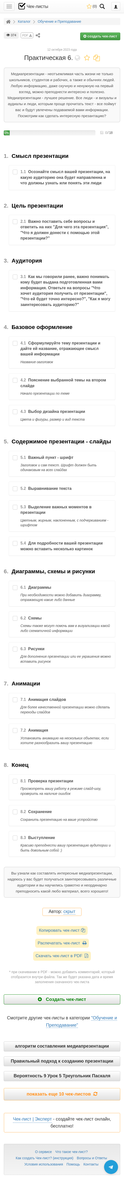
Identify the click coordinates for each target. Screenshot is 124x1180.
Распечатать (62, 943)
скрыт (69, 911)
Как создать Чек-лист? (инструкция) (44, 1158)
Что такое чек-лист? (71, 1152)
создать (100, 36)
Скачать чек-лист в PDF (62, 955)
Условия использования (43, 1164)
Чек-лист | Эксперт (32, 1119)
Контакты (90, 1164)
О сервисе (43, 1152)
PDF (27, 35)
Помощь (73, 1164)
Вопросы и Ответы (92, 1158)
